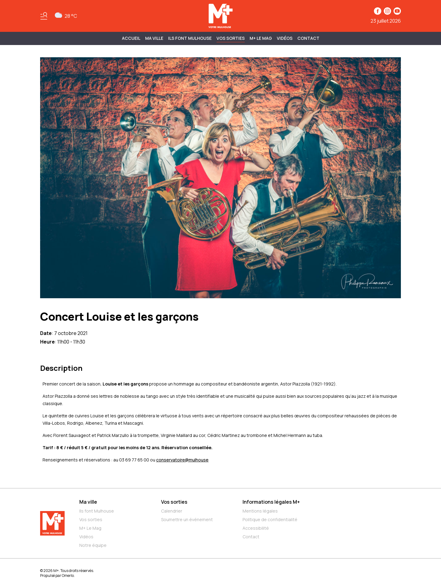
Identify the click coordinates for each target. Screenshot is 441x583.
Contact (308, 38)
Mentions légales (260, 511)
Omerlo (68, 575)
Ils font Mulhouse (96, 511)
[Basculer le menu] (43, 16)
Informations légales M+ (271, 501)
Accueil (131, 38)
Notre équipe (93, 545)
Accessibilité (256, 528)
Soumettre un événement (187, 519)
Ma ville (88, 501)
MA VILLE (154, 38)
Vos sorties (231, 38)
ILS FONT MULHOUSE (190, 38)
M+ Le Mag (261, 38)
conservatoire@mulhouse (182, 460)
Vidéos (284, 38)
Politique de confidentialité (270, 519)
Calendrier (171, 511)
